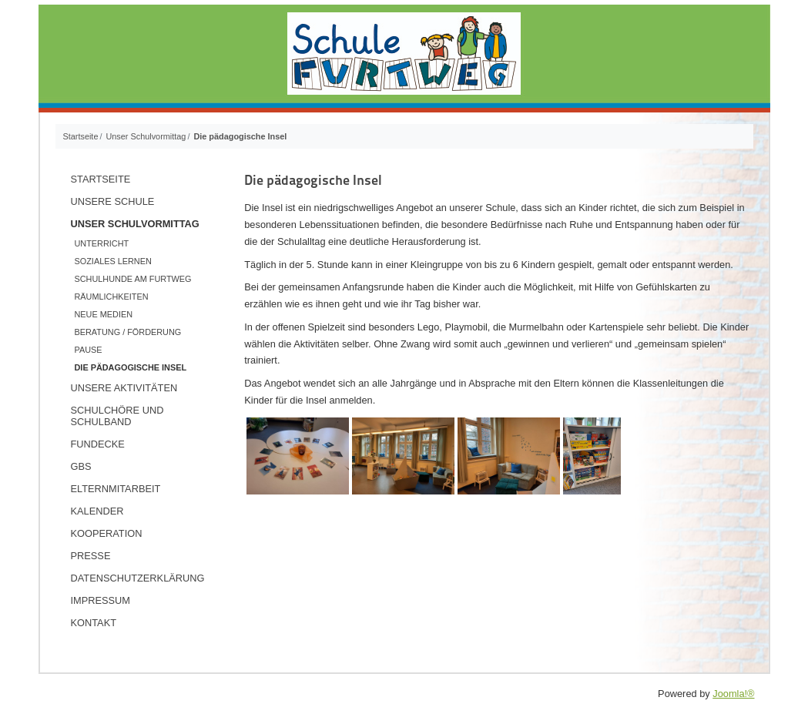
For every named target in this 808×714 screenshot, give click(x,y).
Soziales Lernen (113, 261)
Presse (91, 555)
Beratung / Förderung (128, 332)
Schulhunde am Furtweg (133, 278)
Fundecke (98, 444)
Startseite (101, 179)
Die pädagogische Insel (131, 367)
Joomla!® (733, 693)
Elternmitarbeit (116, 488)
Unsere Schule (113, 201)
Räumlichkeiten (112, 296)
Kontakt (94, 623)
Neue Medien (104, 314)
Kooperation (106, 533)
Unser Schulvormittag (135, 224)
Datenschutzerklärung (138, 578)
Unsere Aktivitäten (124, 388)
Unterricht (102, 243)
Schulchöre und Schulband (117, 415)
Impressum (101, 600)
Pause (88, 349)
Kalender (97, 511)
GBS (81, 466)
